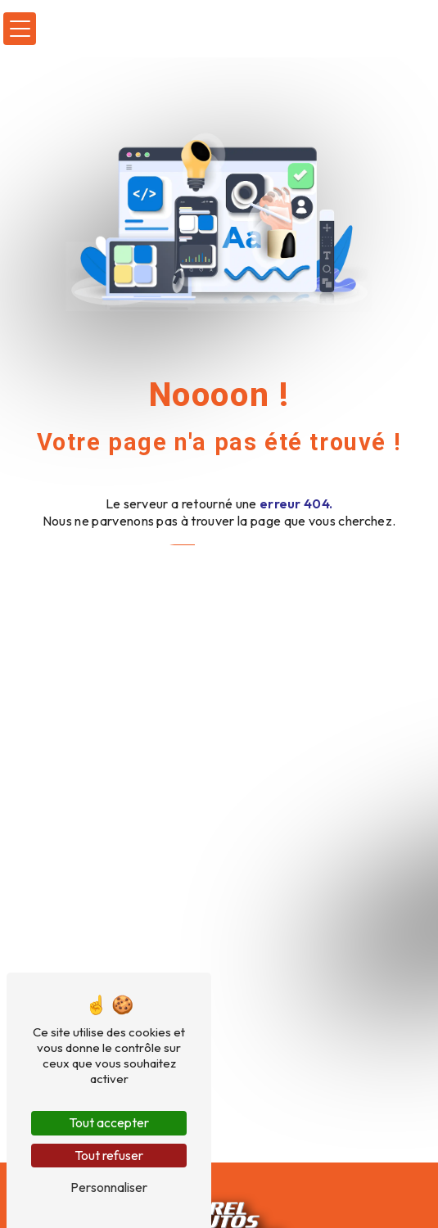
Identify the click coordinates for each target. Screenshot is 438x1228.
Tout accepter (109, 1122)
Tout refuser (109, 1155)
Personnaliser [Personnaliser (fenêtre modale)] (108, 1187)
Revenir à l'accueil (219, 561)
